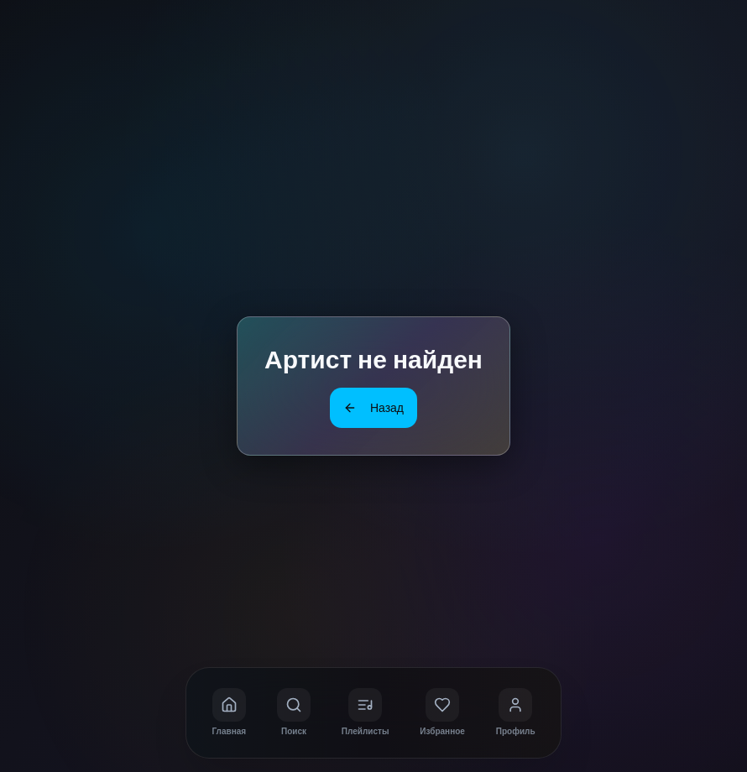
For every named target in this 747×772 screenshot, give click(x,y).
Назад (373, 407)
